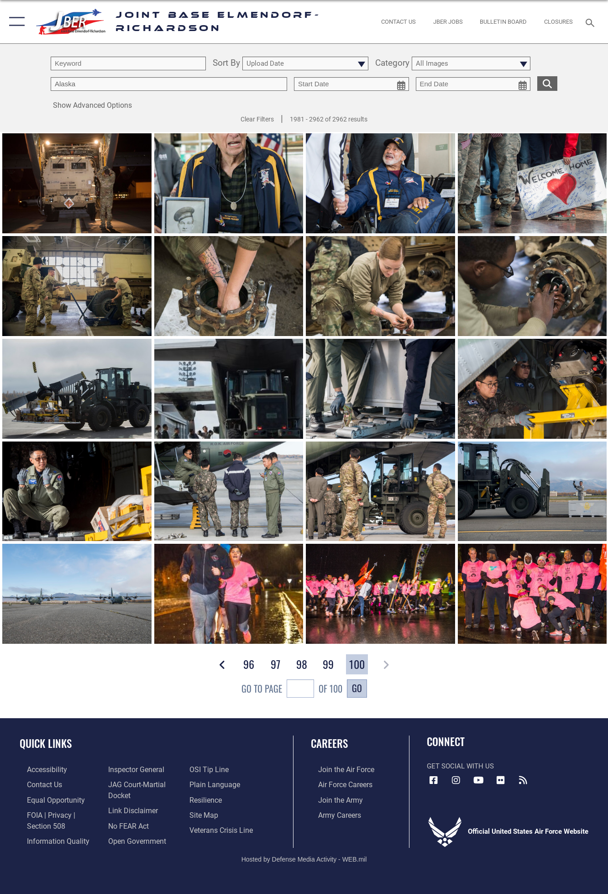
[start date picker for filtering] (351, 84)
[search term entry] (128, 63)
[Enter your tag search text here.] (169, 84)
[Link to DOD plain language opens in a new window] (215, 784)
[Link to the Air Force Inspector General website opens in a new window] (133, 769)
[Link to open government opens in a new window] (133, 838)
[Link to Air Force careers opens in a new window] (337, 784)
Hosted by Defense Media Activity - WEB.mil (304, 856)
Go (357, 688)
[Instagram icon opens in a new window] (456, 780)
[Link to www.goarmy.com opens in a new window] (332, 798)
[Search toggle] (591, 22)
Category (392, 63)
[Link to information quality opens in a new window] (49, 838)
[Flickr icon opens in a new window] (501, 780)
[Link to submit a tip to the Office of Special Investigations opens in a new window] (210, 769)
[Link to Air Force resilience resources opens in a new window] (208, 798)
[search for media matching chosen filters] (547, 83)
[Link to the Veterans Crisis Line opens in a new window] (223, 828)
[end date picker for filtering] (473, 84)
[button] (15, 21)
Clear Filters (257, 119)
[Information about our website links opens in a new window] (129, 809)
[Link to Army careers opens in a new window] (331, 813)
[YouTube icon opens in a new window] (478, 780)
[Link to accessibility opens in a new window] (39, 769)
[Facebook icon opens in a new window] (433, 780)
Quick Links (46, 743)
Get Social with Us (460, 766)
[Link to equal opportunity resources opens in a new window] (47, 798)
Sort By (226, 63)
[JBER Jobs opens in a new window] (447, 21)
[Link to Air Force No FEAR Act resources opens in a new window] (126, 824)
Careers (329, 743)
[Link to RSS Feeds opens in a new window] (523, 780)
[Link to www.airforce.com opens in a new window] (338, 769)
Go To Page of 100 (291, 690)
